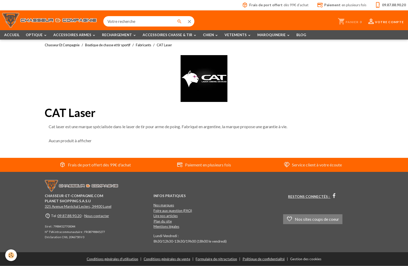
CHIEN (209, 35)
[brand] (49, 21)
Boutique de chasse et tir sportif (107, 45)
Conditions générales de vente (167, 259)
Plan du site (163, 221)
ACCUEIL (12, 35)
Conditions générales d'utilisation (112, 259)
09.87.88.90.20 (69, 216)
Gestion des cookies (305, 259)
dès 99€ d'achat (275, 5)
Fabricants (143, 45)
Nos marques (164, 205)
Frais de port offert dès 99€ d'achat (95, 165)
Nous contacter (96, 216)
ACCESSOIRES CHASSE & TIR (168, 35)
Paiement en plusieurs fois (204, 165)
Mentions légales (166, 226)
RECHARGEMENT (117, 35)
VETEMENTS (236, 35)
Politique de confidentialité (264, 259)
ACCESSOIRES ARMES (72, 35)
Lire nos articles (166, 216)
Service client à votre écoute (313, 165)
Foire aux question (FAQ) (173, 211)
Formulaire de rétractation (216, 259)
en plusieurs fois (341, 5)
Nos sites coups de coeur (312, 219)
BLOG (301, 35)
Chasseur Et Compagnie (62, 45)
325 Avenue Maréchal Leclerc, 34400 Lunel (78, 206)
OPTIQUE (34, 35)
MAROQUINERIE (271, 35)
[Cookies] (11, 255)
